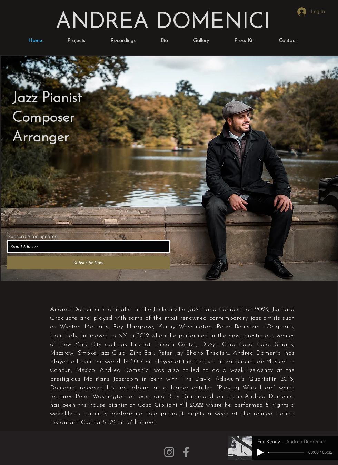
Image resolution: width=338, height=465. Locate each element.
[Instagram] (169, 452)
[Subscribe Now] (88, 262)
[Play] (260, 452)
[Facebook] (186, 452)
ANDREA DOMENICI (163, 22)
